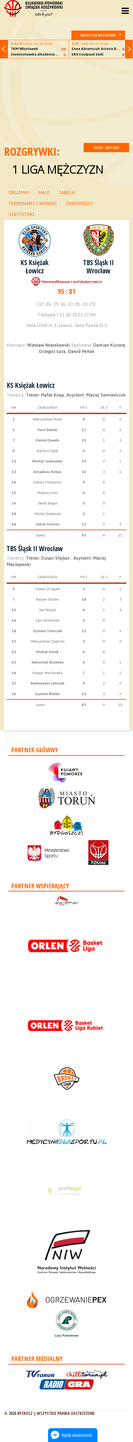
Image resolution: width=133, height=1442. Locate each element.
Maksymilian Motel (47, 419)
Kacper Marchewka (47, 673)
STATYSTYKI (21, 214)
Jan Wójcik (47, 610)
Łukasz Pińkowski (47, 482)
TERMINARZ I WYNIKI (32, 203)
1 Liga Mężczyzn (57, 169)
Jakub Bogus (47, 503)
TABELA (67, 192)
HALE (44, 192)
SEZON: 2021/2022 (106, 147)
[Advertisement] (68, 100)
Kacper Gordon (47, 599)
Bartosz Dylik (47, 451)
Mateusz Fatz (47, 493)
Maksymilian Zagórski (48, 641)
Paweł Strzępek (47, 589)
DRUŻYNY (18, 192)
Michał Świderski (47, 514)
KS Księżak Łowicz (34, 266)
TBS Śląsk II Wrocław (98, 266)
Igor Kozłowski (47, 620)
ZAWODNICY (79, 203)
